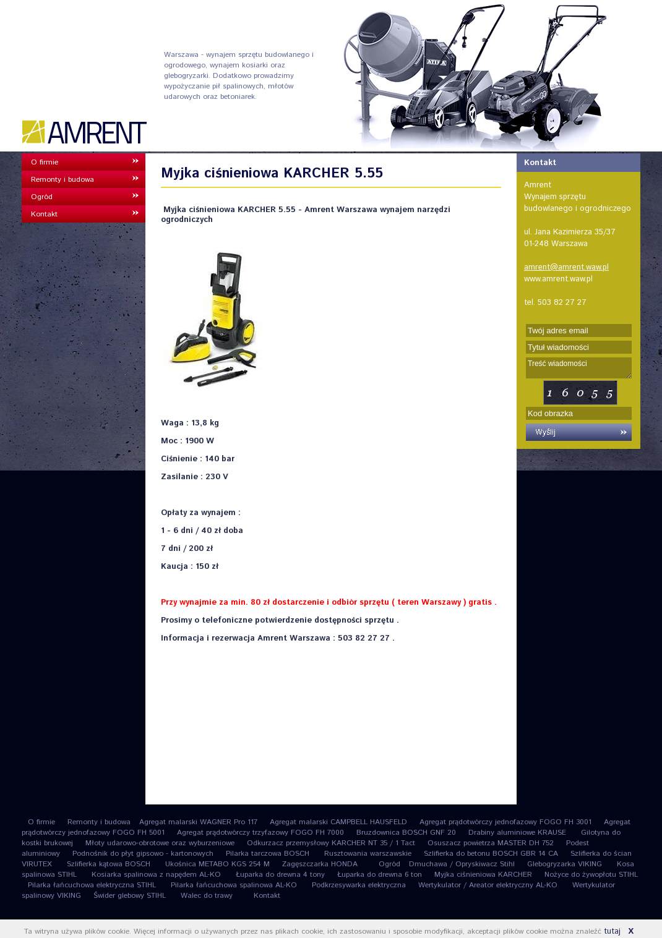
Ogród (42, 197)
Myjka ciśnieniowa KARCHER (483, 874)
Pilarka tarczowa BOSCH (269, 853)
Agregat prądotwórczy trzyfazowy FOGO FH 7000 (260, 832)
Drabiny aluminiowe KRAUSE (518, 832)
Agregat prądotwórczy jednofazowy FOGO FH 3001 (505, 822)
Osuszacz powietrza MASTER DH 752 (491, 843)
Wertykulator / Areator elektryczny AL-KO (489, 885)
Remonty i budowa (62, 179)
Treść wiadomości (579, 367)
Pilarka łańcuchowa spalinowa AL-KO (235, 885)
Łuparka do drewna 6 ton (379, 874)
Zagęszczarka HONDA (320, 864)
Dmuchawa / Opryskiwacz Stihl (462, 864)
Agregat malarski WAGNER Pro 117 (198, 822)
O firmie (44, 162)
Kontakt (44, 214)
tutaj (612, 931)
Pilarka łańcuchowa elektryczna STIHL (93, 885)
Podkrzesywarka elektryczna (359, 885)
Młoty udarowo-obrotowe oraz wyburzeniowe (159, 843)
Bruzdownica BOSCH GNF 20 (406, 832)
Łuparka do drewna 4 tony (280, 874)
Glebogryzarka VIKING (565, 864)
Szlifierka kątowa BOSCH (110, 864)
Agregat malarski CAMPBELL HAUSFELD (338, 822)
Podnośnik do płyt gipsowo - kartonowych (142, 853)
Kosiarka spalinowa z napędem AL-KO (157, 874)
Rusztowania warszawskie (367, 853)
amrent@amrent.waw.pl (566, 267)
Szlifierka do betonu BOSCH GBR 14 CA (491, 853)
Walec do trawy (207, 895)
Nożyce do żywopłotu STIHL (591, 874)
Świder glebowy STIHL (130, 895)
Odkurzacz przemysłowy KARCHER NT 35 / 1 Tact (331, 843)
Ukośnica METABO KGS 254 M (217, 864)
